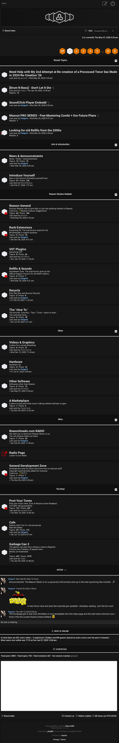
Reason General (20, 205)
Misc (60, 419)
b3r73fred (25, 257)
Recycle (14, 290)
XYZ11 (23, 473)
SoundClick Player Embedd (27, 102)
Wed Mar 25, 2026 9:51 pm (41, 118)
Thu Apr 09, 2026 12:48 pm (39, 90)
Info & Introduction (60, 144)
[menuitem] (112, 4)
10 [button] (108, 51)
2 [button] (76, 51)
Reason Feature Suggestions (33, 211)
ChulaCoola (26, 408)
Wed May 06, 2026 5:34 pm (41, 78)
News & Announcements (26, 156)
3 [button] (83, 51)
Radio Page (17, 452)
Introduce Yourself (22, 175)
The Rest (60, 489)
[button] (62, 51)
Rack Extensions (20, 227)
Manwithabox (26, 183)
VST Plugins (17, 249)
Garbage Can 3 (19, 544)
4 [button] (90, 51)
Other (60, 331)
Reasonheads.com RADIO (26, 431)
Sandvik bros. (27, 510)
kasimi (64, 735)
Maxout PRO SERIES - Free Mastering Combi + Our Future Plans (52, 115)
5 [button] (97, 51)
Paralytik (25, 389)
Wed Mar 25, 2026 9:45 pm (41, 133)
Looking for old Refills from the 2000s (35, 130)
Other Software (19, 381)
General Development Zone (27, 465)
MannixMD (69, 726)
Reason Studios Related (60, 194)
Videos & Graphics (22, 342)
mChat (60, 570)
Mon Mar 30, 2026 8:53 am (41, 105)
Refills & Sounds (20, 268)
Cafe (12, 522)
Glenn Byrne (26, 350)
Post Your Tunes (20, 500)
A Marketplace (19, 400)
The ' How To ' (18, 310)
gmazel (24, 78)
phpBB (50, 731)
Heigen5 (24, 105)
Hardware (15, 362)
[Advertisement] (59, 686)
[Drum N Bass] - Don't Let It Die (30, 87)
